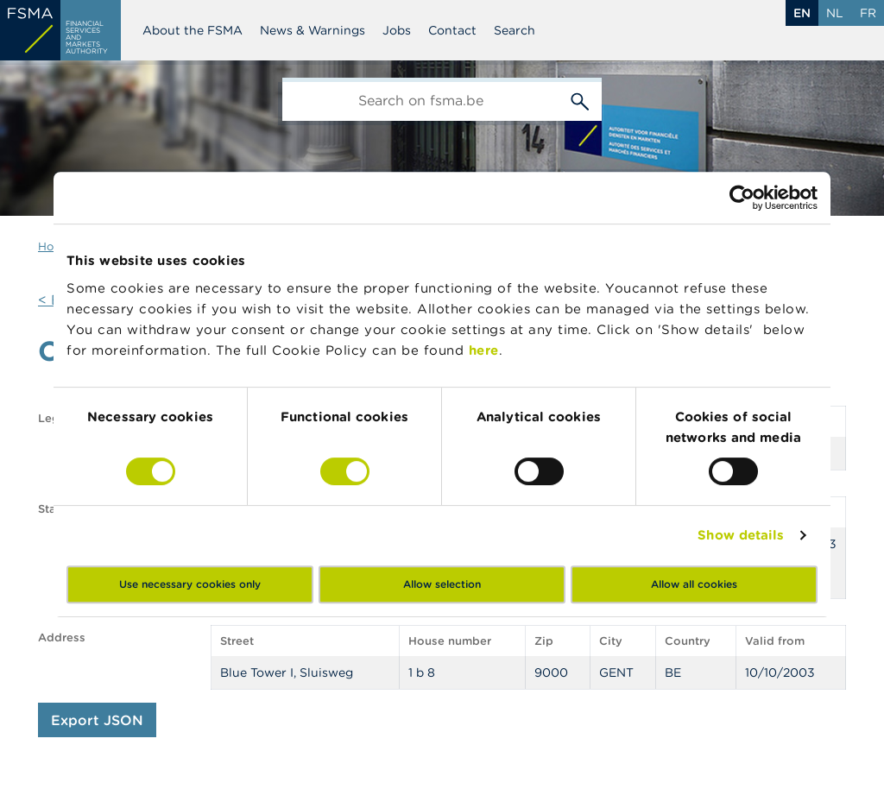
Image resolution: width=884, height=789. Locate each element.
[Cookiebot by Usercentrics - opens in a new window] (742, 198)
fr (868, 13)
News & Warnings (312, 30)
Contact (452, 30)
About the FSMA (192, 30)
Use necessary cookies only (190, 584)
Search (514, 30)
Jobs (396, 30)
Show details (741, 535)
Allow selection (442, 584)
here (484, 350)
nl (834, 13)
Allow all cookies (694, 584)
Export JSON (97, 720)
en (802, 13)
